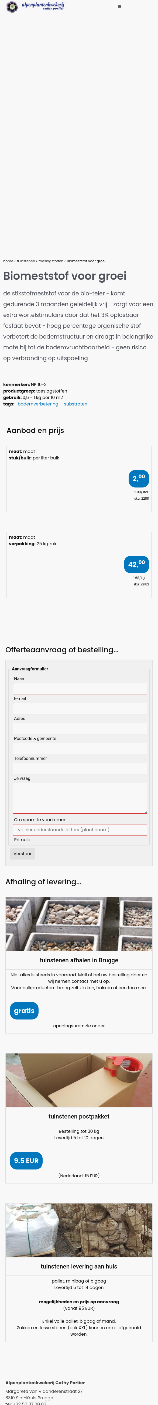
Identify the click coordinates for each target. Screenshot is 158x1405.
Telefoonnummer (30, 758)
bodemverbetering (38, 404)
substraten (75, 404)
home (8, 261)
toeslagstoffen (51, 261)
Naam (20, 678)
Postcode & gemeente (35, 738)
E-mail (20, 698)
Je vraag (22, 778)
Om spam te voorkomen (40, 820)
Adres (19, 718)
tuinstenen (26, 261)
